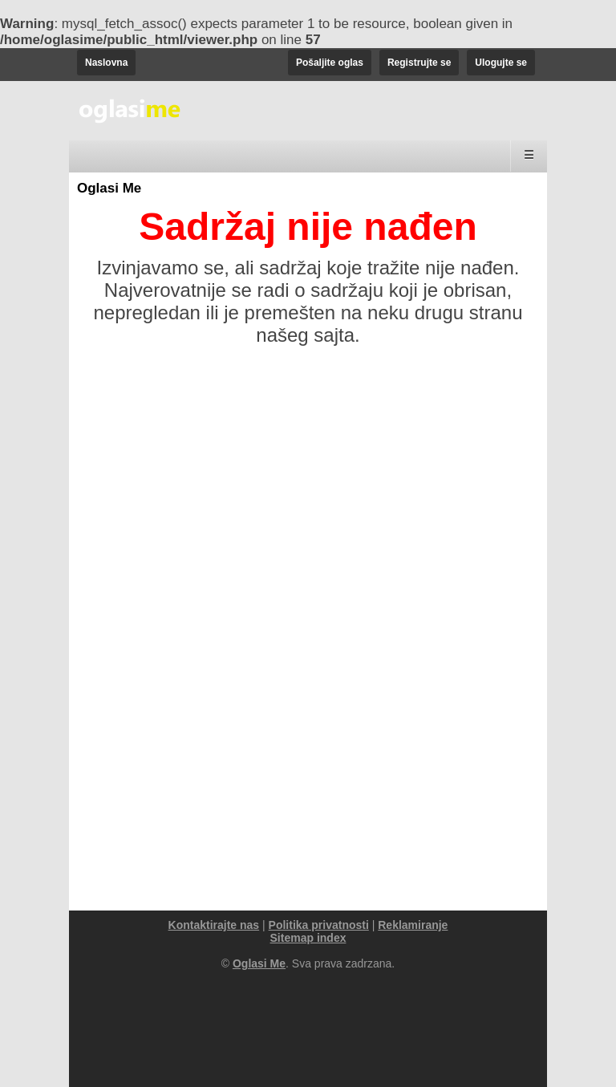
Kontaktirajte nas (214, 925)
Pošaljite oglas (329, 62)
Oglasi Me (109, 188)
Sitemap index (308, 937)
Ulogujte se (501, 62)
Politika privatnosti (319, 925)
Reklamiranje (413, 925)
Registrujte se (419, 62)
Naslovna (106, 62)
